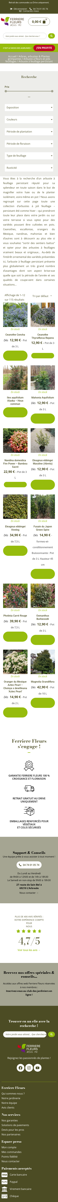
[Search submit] (51, 36)
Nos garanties (10, 1120)
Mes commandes (11, 1152)
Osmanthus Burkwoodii (42, 617)
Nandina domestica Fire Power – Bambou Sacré (15, 463)
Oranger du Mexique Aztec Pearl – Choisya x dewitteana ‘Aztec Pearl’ (15, 686)
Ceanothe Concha (15, 334)
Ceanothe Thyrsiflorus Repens (43, 336)
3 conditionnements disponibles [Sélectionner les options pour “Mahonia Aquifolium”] (42, 418)
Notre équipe (9, 1103)
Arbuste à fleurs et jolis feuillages (27, 60)
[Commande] (42, 296)
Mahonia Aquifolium (42, 397)
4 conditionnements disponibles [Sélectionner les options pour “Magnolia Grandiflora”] (42, 703)
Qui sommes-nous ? (13, 1093)
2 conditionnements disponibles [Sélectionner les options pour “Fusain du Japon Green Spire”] (42, 574)
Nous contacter (11, 1161)
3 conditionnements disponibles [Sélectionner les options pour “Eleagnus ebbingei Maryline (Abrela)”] (42, 485)
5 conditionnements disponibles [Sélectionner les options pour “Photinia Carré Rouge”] (15, 636)
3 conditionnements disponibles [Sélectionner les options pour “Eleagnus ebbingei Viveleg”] (15, 551)
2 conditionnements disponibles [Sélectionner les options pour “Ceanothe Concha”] (15, 355)
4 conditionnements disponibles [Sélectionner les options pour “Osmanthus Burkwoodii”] (42, 640)
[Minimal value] (29, 91)
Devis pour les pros (13, 1129)
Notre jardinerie (11, 1098)
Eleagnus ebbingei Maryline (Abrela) (42, 462)
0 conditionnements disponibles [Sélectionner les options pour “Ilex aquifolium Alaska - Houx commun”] (15, 412)
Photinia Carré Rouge (15, 615)
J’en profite (44, 48)
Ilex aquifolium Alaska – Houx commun (15, 401)
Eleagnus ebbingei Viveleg (15, 528)
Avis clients (8, 1107)
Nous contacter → (29, 892)
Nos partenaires (11, 1134)
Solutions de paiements (15, 1125)
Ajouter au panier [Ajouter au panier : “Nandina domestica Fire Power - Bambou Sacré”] (15, 484)
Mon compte (9, 1147)
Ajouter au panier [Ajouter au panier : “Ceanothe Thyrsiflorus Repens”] (43, 355)
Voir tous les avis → (29, 950)
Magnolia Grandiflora (42, 681)
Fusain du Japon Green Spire (43, 528)
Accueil (12, 56)
